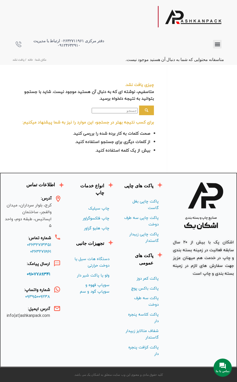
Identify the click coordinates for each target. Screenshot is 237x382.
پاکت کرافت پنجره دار (143, 350)
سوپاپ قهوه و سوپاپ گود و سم (94, 288)
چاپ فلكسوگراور (96, 218)
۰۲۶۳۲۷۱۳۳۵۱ (39, 244)
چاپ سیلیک (98, 208)
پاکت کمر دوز (148, 278)
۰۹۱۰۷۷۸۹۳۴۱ (38, 274)
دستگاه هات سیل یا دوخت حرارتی (91, 262)
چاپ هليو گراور (96, 228)
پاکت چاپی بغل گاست (146, 204)
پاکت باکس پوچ (145, 288)
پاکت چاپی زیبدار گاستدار (144, 237)
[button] (217, 44)
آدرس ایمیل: (39, 308)
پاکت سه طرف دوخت (146, 301)
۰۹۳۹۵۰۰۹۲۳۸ (37, 296)
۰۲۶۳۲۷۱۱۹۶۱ (40, 251)
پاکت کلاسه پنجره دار (143, 317)
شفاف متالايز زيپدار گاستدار (142, 334)
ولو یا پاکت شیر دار (93, 275)
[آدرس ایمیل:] (57, 308)
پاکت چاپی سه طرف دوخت (141, 220)
